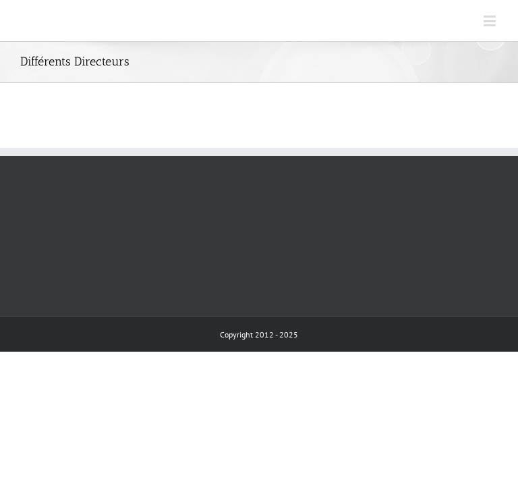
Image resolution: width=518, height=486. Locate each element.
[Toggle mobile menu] (491, 21)
